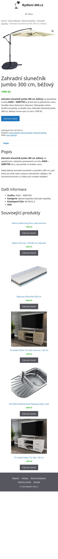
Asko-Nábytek (14, 20)
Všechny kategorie (38, 545)
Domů (4, 20)
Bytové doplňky (28, 20)
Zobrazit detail (10, 118)
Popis (6, 143)
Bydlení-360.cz (32, 5)
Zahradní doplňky (40, 133)
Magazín (15, 545)
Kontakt (36, 549)
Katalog (25, 545)
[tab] (29, 143)
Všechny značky (24, 549)
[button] (52, 31)
